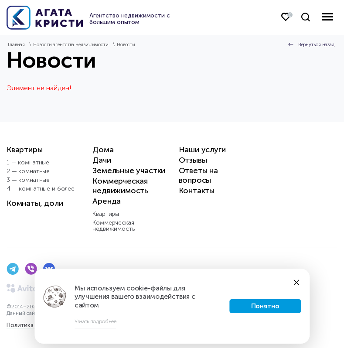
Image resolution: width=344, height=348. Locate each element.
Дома (102, 149)
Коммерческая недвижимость (120, 185)
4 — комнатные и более (41, 188)
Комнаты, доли (35, 203)
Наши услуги (202, 149)
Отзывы (193, 160)
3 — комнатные (28, 180)
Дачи (101, 160)
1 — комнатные (28, 162)
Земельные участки (128, 170)
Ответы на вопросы (198, 175)
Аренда (106, 201)
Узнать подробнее (95, 321)
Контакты (197, 190)
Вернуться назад (316, 45)
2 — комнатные (28, 171)
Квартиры (25, 149)
